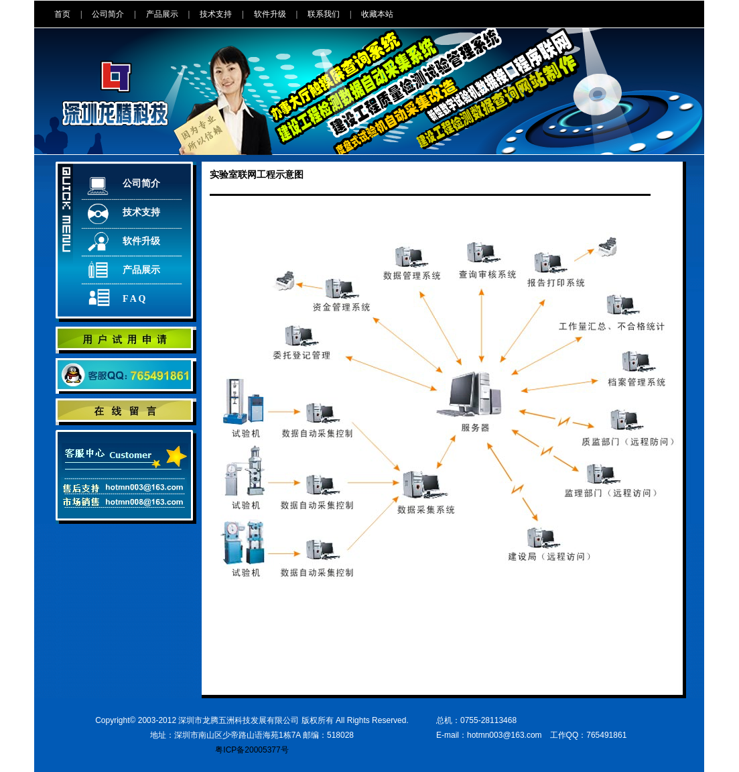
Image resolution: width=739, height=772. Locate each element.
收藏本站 (377, 14)
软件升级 (270, 14)
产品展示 (162, 14)
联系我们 (324, 14)
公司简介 (108, 14)
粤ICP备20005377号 (251, 750)
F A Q (134, 299)
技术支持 (216, 14)
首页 (62, 14)
